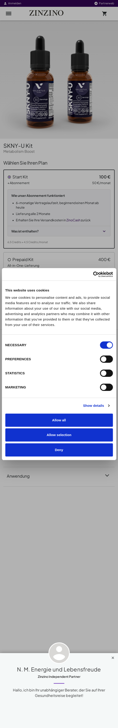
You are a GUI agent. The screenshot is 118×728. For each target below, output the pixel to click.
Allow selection (59, 435)
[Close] (113, 656)
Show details (93, 405)
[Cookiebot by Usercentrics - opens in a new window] (93, 274)
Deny (59, 450)
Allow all (59, 420)
